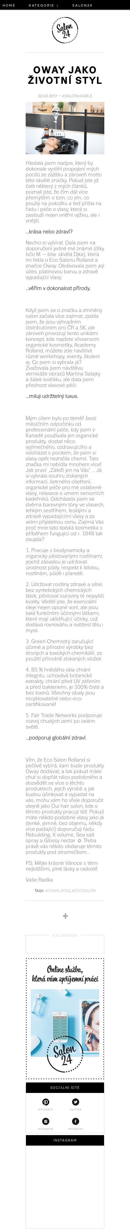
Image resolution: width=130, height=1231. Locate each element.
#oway (52, 890)
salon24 (82, 5)
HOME (9, 5)
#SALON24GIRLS (77, 95)
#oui (65, 890)
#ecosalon (84, 890)
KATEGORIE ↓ (44, 5)
